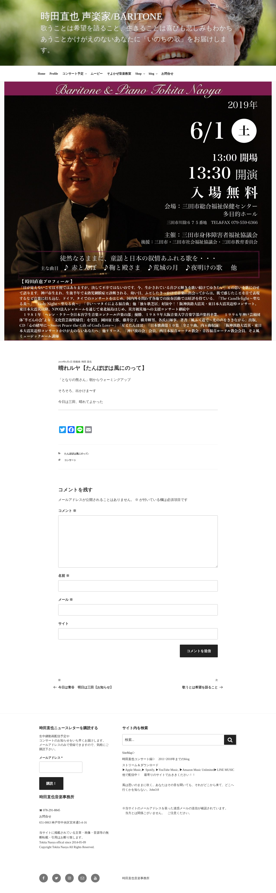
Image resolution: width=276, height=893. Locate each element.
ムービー (97, 73)
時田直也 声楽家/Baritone (101, 16)
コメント (67, 511)
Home (41, 73)
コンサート (70, 460)
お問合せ (167, 73)
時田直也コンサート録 (137, 759)
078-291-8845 (51, 810)
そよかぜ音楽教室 (119, 73)
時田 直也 (87, 361)
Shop (140, 73)
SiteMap (127, 752)
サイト (63, 623)
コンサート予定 (75, 73)
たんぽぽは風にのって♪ (76, 453)
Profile (54, 73)
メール (65, 599)
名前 (63, 575)
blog (153, 73)
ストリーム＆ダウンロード (140, 765)
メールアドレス (51, 757)
